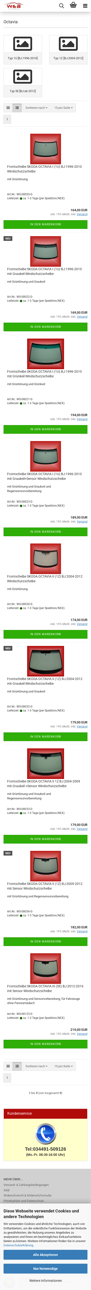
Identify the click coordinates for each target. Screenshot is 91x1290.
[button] (8, 108)
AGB (6, 1190)
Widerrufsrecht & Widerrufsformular (28, 1195)
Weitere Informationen (45, 1280)
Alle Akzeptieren (45, 1255)
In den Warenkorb (45, 224)
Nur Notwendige (45, 1268)
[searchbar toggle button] (61, 6)
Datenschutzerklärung (18, 1245)
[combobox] (36, 108)
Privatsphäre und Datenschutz (24, 1201)
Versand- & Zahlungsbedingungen (26, 1185)
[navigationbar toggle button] (85, 6)
